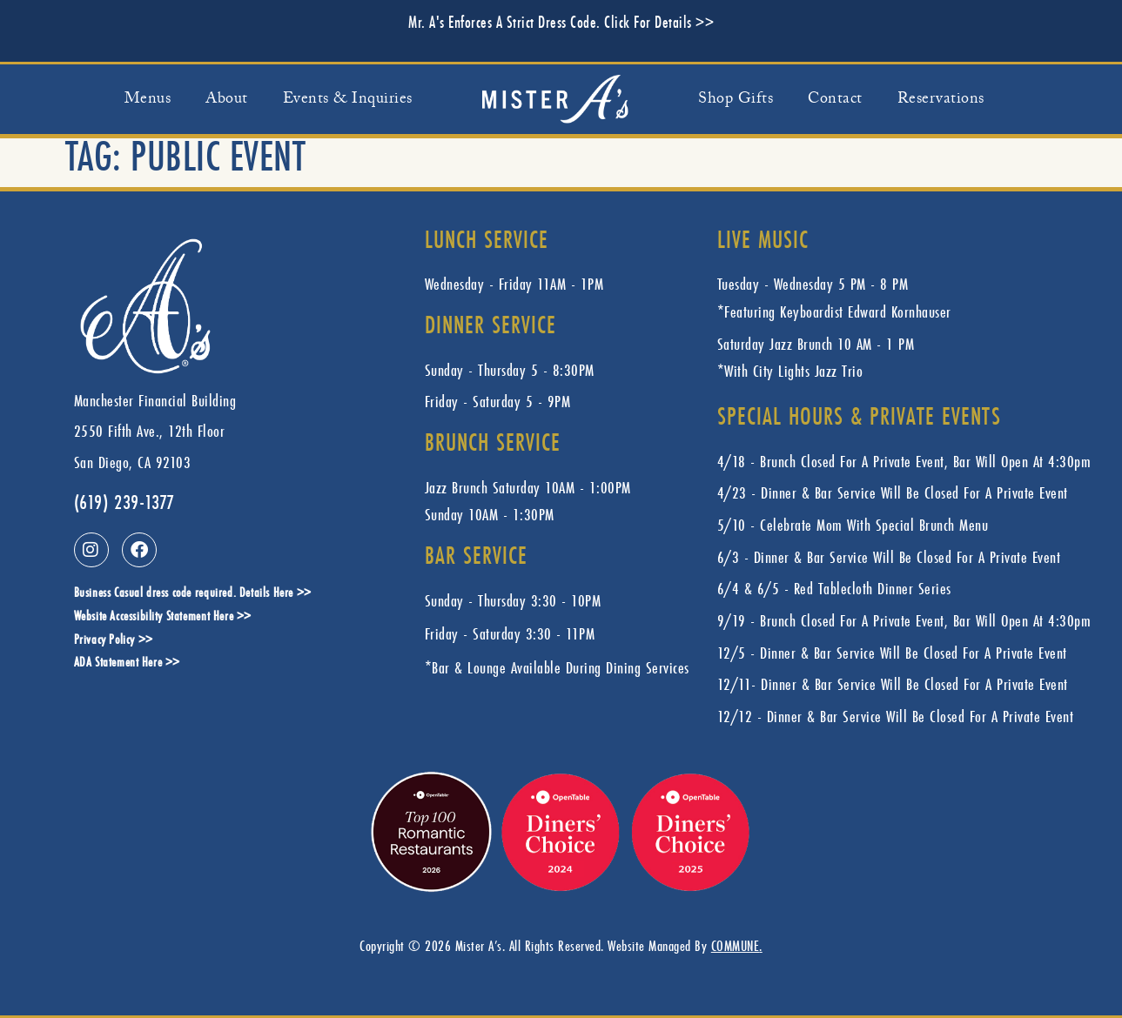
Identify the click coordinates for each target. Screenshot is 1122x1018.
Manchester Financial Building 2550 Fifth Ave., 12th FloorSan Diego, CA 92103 (155, 431)
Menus (147, 99)
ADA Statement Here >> (127, 663)
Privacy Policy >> (113, 640)
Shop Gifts (735, 99)
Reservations (940, 99)
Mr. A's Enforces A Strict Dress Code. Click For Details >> (561, 23)
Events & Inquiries (348, 99)
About (226, 99)
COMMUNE (735, 945)
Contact (835, 99)
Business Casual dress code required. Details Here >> (193, 593)
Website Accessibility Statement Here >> (163, 617)
